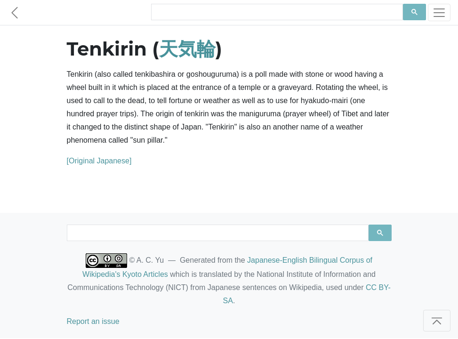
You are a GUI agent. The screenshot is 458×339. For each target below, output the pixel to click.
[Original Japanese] (99, 161)
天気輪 (187, 48)
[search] (276, 12)
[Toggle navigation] (439, 12)
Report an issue (93, 321)
